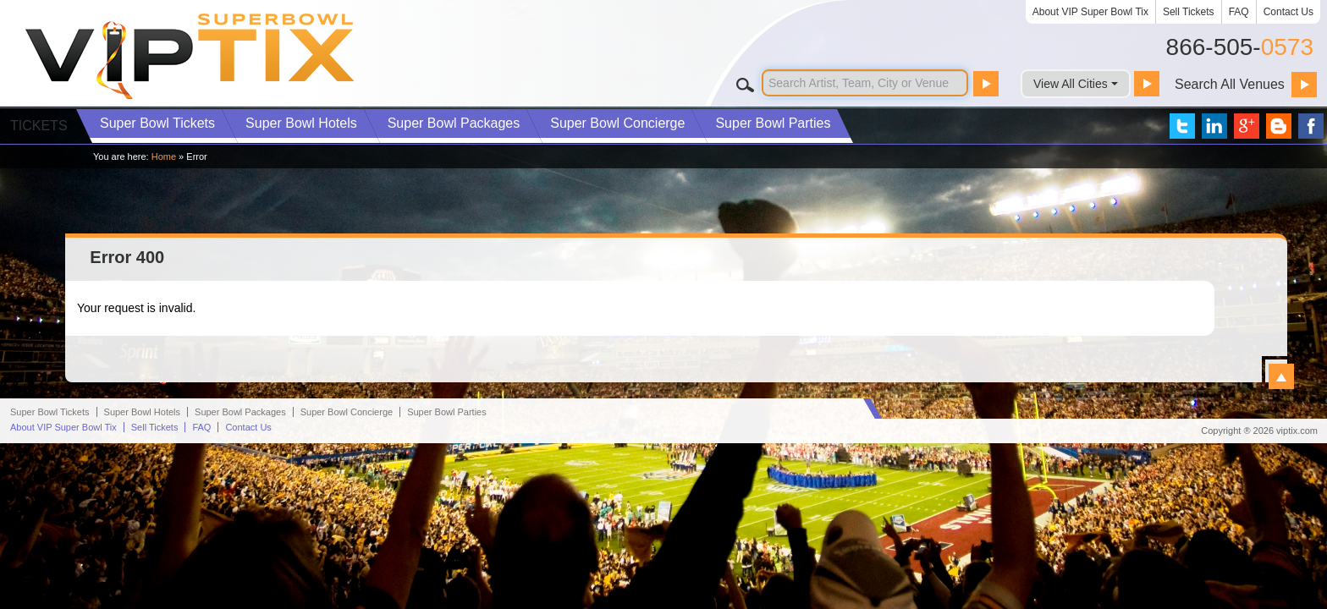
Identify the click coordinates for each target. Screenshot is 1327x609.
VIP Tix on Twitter (1182, 126)
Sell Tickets (1188, 12)
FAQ (1239, 12)
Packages (454, 123)
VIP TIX (191, 56)
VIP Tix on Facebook (1311, 126)
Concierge (617, 123)
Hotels (301, 123)
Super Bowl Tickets (50, 578)
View (1281, 376)
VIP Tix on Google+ (1246, 126)
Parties (772, 123)
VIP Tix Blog (1278, 126)
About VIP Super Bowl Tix (1090, 12)
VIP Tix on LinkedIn (1214, 126)
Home (163, 156)
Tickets (157, 123)
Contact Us (1288, 12)
